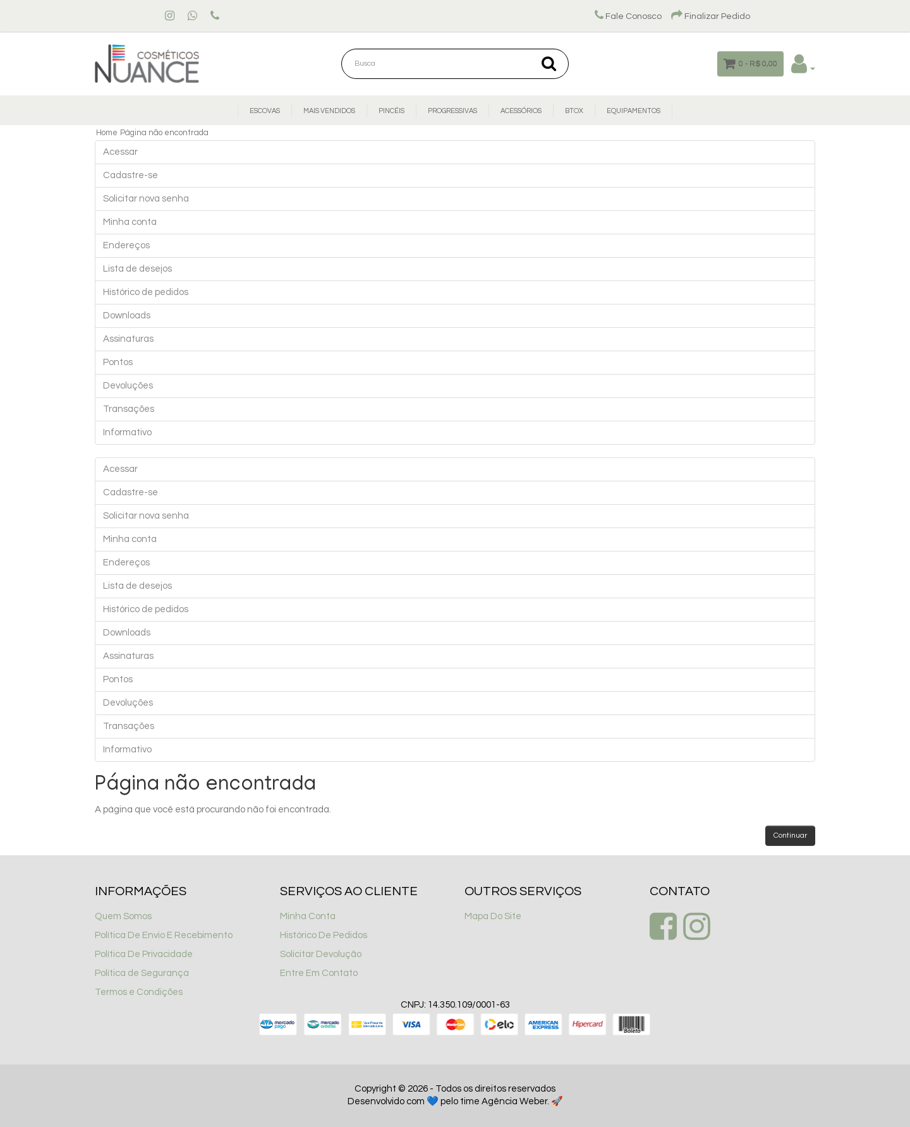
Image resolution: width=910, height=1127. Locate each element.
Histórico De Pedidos (323, 935)
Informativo (127, 432)
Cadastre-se (130, 175)
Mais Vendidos (329, 110)
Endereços (126, 245)
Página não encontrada (164, 132)
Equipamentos (633, 110)
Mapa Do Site (492, 916)
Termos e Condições (139, 992)
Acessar (120, 152)
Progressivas (452, 110)
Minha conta (130, 222)
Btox (574, 110)
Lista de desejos (137, 269)
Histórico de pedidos (145, 292)
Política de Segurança (142, 973)
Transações (128, 409)
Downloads (126, 315)
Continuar (790, 835)
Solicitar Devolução (320, 954)
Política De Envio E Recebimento (164, 935)
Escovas (265, 110)
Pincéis (391, 110)
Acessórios (521, 110)
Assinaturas (128, 339)
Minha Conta (308, 916)
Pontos (118, 362)
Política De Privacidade (144, 954)
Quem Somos (123, 916)
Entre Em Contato (319, 973)
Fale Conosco (628, 16)
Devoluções (128, 385)
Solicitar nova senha (146, 198)
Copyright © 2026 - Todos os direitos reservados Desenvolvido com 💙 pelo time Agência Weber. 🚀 (455, 1095)
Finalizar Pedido (710, 16)
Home (107, 132)
